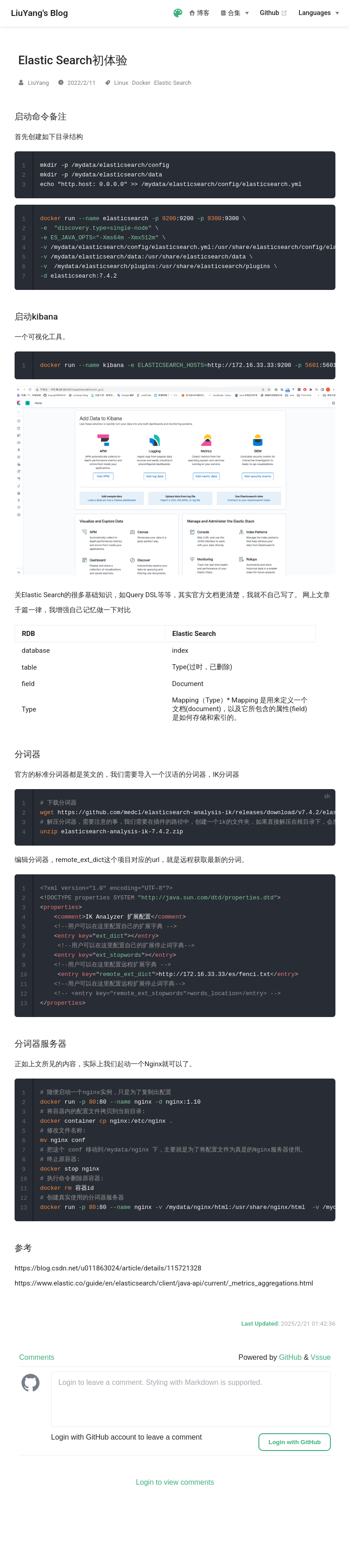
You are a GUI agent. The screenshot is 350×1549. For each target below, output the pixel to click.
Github (274, 13)
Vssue (321, 1373)
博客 (199, 13)
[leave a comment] (191, 1415)
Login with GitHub (294, 1458)
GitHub (291, 1373)
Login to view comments (175, 1498)
